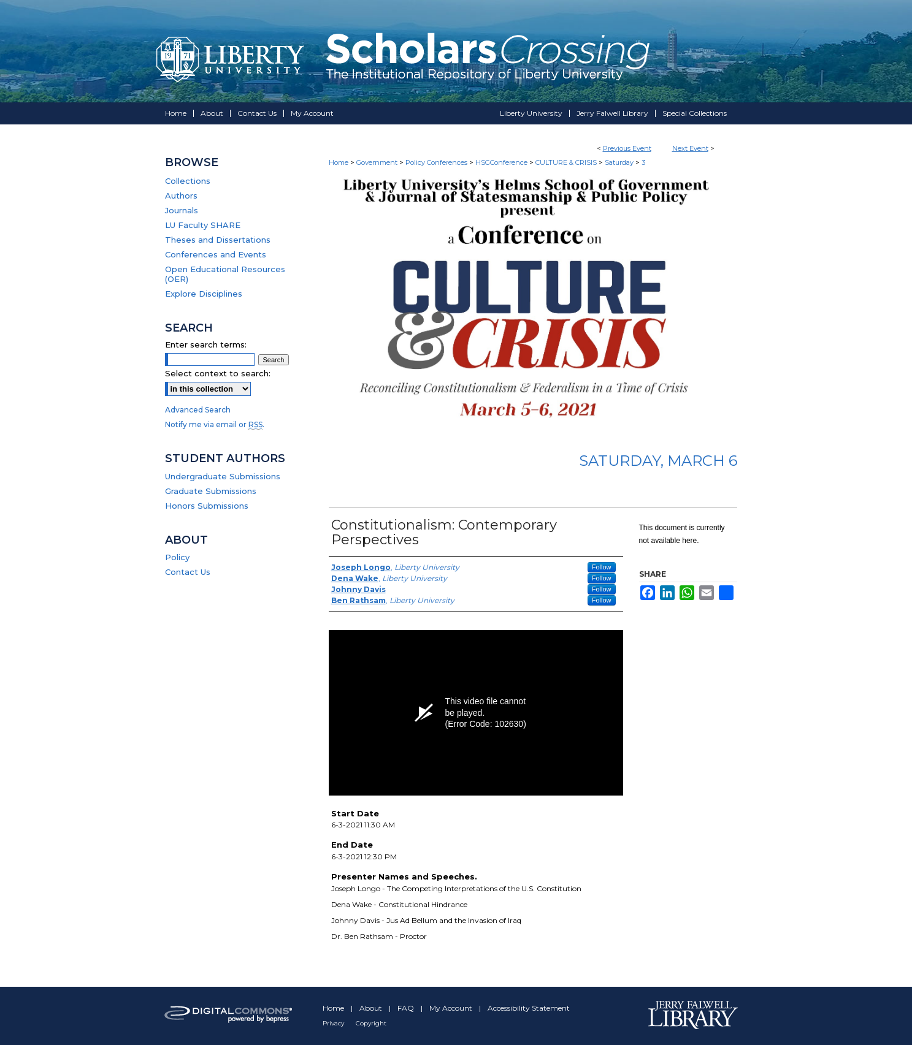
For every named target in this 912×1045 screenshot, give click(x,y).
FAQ (406, 1008)
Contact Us (187, 572)
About (371, 1008)
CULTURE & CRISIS (567, 162)
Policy (177, 557)
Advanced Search (198, 409)
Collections (187, 181)
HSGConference (502, 162)
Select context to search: (217, 373)
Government (377, 162)
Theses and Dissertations (217, 240)
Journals (181, 210)
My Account (451, 1008)
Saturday (620, 162)
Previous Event (627, 148)
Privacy (334, 1023)
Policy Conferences (437, 162)
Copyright (371, 1023)
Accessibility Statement (529, 1008)
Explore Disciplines (203, 293)
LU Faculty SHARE (202, 225)
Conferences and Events (215, 254)
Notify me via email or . (214, 424)
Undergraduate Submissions (222, 476)
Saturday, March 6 (658, 460)
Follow (601, 567)
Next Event (690, 148)
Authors (181, 195)
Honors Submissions (206, 506)
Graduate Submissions (210, 491)
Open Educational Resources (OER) (225, 274)
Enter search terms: (206, 344)
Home (338, 162)
